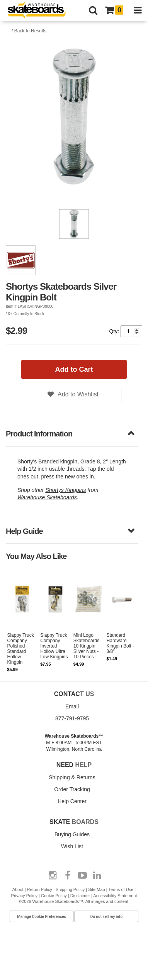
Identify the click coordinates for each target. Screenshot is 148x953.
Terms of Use (120, 889)
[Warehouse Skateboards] (40, 10)
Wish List (72, 846)
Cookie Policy (54, 895)
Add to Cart (74, 369)
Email (72, 706)
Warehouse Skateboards (47, 497)
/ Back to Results (29, 31)
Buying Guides (72, 834)
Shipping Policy (70, 889)
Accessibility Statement (115, 895)
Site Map (96, 889)
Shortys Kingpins (65, 490)
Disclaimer (80, 895)
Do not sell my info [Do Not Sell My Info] (106, 916)
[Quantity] (131, 331)
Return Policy (39, 889)
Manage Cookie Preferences (41, 916)
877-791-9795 (72, 718)
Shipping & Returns (72, 777)
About (18, 889)
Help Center (72, 801)
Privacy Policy (24, 895)
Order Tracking (72, 789)
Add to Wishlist (78, 394)
